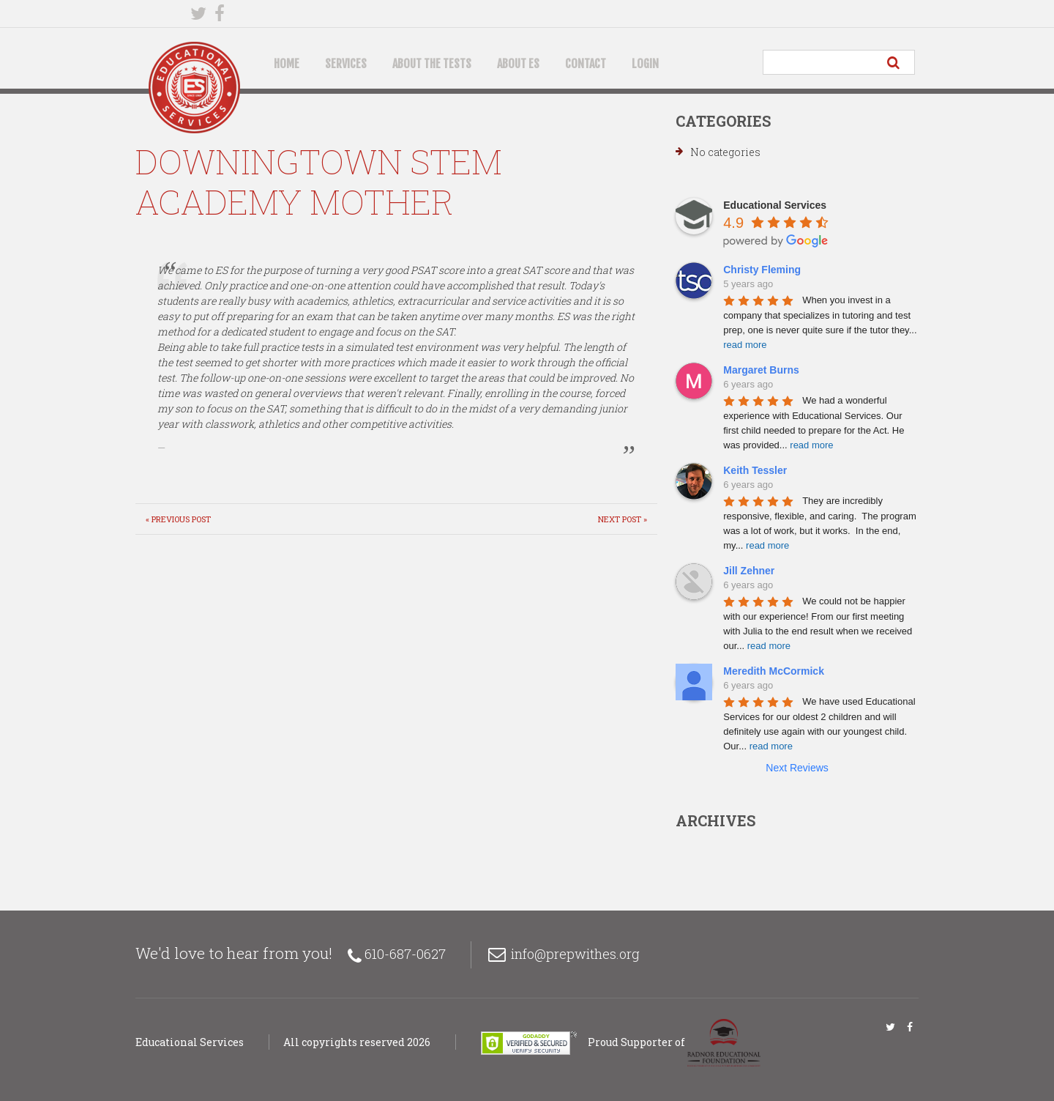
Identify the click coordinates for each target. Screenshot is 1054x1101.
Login (645, 63)
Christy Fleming (762, 269)
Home (286, 63)
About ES (518, 63)
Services (346, 63)
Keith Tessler (755, 470)
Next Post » (622, 519)
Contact (585, 63)
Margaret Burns (761, 370)
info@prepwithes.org (575, 954)
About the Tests (431, 63)
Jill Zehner (748, 571)
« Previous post (178, 519)
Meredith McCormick (773, 671)
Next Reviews (797, 768)
